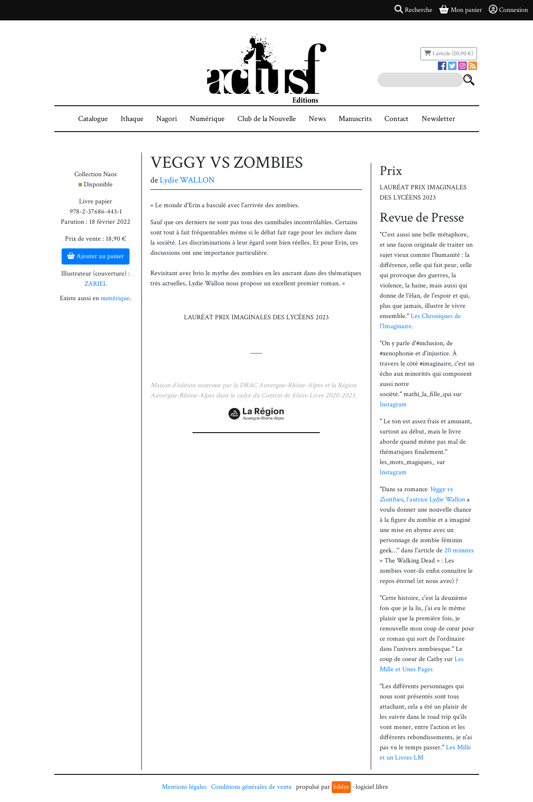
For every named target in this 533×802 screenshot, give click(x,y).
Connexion (508, 9)
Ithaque (132, 119)
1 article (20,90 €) (448, 53)
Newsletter (438, 119)
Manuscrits (355, 119)
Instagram (393, 404)
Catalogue (93, 119)
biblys (341, 786)
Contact (396, 119)
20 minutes (459, 550)
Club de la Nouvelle (266, 119)
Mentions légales (184, 786)
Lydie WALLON (187, 180)
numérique (115, 298)
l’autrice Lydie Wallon (435, 499)
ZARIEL (96, 283)
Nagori (166, 119)
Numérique (207, 119)
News (317, 119)
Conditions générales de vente (251, 786)
